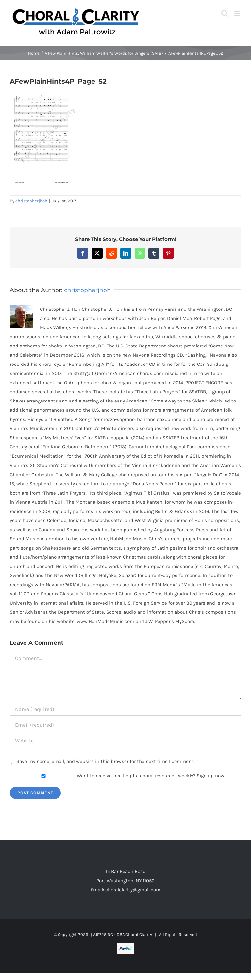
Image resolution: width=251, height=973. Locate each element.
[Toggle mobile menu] (237, 13)
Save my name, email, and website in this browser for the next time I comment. (105, 761)
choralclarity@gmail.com (132, 890)
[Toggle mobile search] (224, 13)
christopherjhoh (31, 200)
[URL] (125, 741)
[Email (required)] (125, 725)
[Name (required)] (125, 709)
